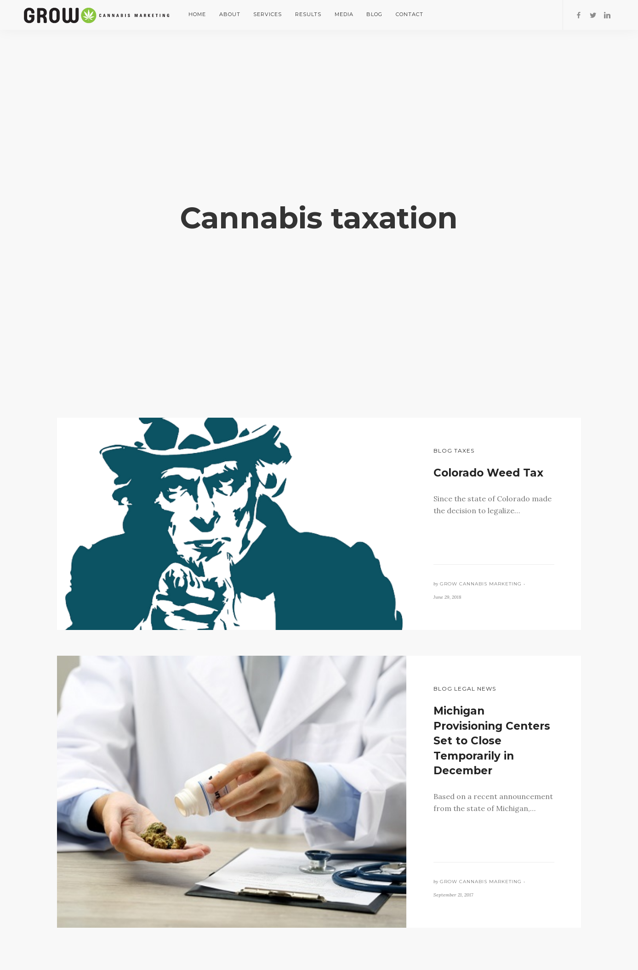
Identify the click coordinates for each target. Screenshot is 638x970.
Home (197, 14)
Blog (374, 14)
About (229, 14)
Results (308, 14)
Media (344, 14)
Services (267, 14)
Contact (409, 14)
